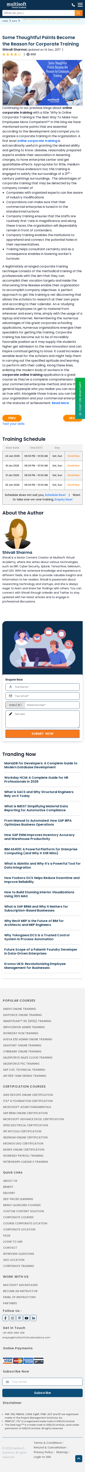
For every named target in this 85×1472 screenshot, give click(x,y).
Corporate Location (19, 1229)
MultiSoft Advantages (20, 1285)
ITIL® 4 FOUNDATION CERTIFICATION (28, 1101)
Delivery (9, 1193)
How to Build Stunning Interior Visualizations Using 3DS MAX (39, 894)
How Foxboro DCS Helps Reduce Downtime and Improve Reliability (42, 880)
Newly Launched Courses (22, 1205)
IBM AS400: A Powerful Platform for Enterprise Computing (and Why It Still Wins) (40, 851)
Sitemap (62, 1452)
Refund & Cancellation (50, 1447)
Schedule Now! (55, 495)
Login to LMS (12, 1242)
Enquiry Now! (64, 499)
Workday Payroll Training (23, 1156)
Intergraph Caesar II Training (25, 1162)
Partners (10, 1303)
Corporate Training (18, 1266)
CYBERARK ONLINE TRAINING (22, 1051)
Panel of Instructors (19, 1297)
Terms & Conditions (48, 1443)
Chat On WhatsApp (80, 398)
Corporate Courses (18, 1217)
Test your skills (13, 424)
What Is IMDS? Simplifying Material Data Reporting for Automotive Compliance (36, 808)
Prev (12, 418)
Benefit (8, 1187)
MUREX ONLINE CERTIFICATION (23, 1150)
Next (73, 418)
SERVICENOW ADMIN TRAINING (24, 1027)
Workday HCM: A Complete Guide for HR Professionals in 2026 (36, 780)
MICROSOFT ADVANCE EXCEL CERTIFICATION (33, 1119)
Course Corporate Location (25, 1223)
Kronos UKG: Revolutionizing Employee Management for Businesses (35, 966)
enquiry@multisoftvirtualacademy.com (26, 1337)
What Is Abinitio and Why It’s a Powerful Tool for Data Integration (42, 866)
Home (5, 21)
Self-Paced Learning (18, 1199)
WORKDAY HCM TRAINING (20, 1033)
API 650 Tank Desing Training (24, 1076)
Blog (14, 21)
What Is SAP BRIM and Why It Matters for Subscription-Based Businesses (36, 909)
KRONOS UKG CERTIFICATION (23, 1143)
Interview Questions (18, 1254)
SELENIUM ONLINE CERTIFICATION (25, 1137)
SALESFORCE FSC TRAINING (21, 1064)
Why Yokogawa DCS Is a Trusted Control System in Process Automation (36, 937)
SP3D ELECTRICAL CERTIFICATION (25, 1125)
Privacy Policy (43, 1452)
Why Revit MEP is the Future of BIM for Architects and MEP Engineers (34, 923)
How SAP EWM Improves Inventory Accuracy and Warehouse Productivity (39, 837)
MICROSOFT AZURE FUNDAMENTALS (27, 1107)
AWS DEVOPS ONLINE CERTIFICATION (28, 1095)
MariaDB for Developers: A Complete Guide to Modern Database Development (40, 765)
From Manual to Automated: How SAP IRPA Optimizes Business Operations (38, 823)
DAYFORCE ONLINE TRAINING (22, 1015)
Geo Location (13, 1260)
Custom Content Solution (23, 1211)
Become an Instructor (20, 1291)
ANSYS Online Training (19, 1009)
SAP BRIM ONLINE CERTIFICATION (25, 1113)
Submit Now (42, 733)
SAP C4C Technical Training (24, 1070)
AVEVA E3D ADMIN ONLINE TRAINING (27, 1039)
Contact (10, 1248)
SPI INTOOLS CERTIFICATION (22, 1131)
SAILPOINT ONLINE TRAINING (22, 1045)
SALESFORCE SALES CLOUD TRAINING (27, 1058)
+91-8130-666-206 (13, 1332)
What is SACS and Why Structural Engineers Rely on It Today (38, 794)
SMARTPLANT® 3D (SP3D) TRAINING (27, 1021)
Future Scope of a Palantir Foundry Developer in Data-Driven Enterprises (40, 951)
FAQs (6, 1235)
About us (10, 1181)
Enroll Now (74, 456)
